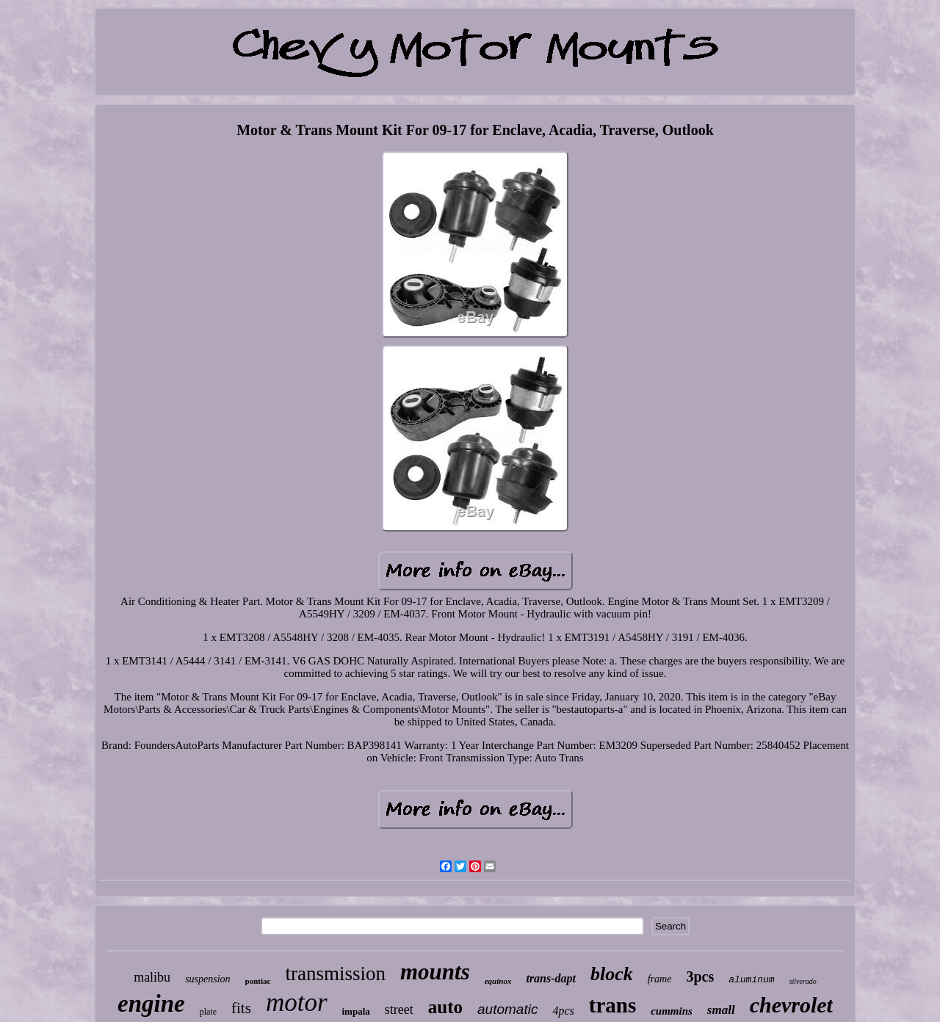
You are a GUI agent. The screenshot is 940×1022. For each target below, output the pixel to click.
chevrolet (791, 1005)
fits (241, 1008)
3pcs (700, 976)
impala (356, 1011)
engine (151, 1003)
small (721, 1010)
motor (297, 1002)
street (399, 1009)
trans (612, 1005)
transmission (335, 974)
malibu (152, 977)
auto (445, 1007)
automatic (507, 1009)
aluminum (751, 979)
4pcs (563, 1010)
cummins (672, 1011)
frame (660, 979)
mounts (435, 972)
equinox (498, 980)
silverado (803, 981)
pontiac (258, 980)
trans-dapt (551, 978)
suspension (207, 979)
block (611, 974)
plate (208, 1012)
